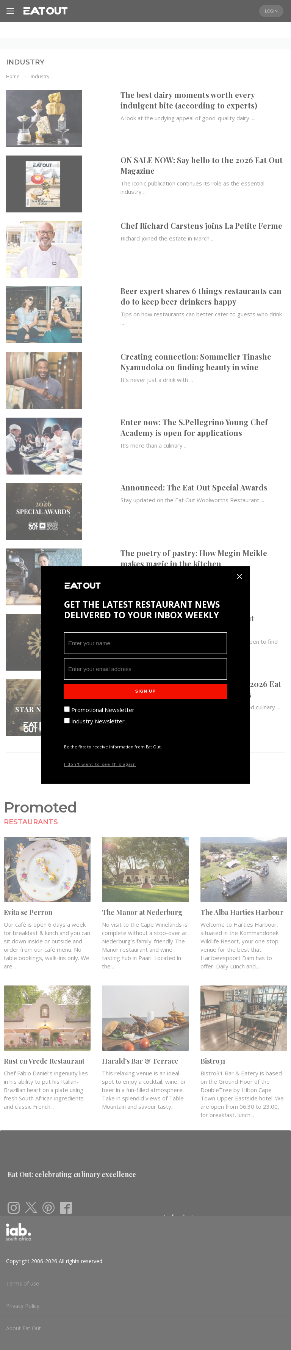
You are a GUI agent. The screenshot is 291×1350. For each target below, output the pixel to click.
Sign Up (145, 691)
